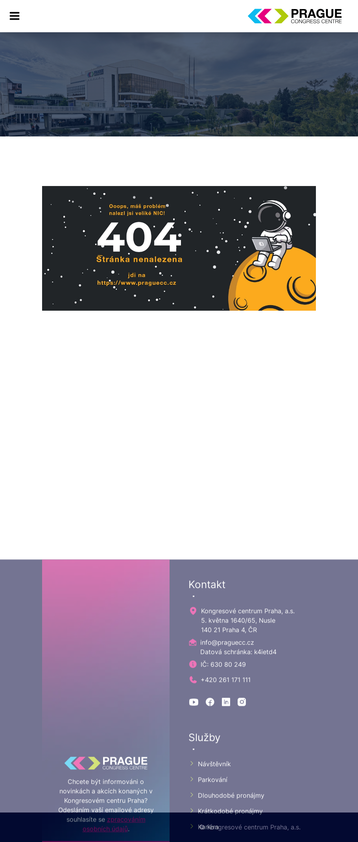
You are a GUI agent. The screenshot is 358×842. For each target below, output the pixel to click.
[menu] (14, 16)
